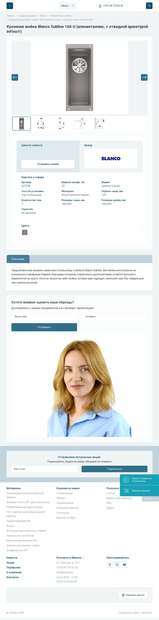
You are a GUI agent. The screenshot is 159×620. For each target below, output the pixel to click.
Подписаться (114, 468)
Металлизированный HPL (22, 540)
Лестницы (63, 512)
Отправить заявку (48, 164)
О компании (14, 572)
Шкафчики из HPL (18, 550)
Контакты (13, 577)
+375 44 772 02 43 (113, 5)
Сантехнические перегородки (25, 507)
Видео (110, 507)
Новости (12, 557)
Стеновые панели (67, 507)
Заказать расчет (133, 595)
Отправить (44, 327)
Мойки (61, 498)
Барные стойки (66, 517)
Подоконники (65, 503)
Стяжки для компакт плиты (23, 545)
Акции (10, 562)
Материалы (14, 488)
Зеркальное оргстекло (20, 535)
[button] (15, 77)
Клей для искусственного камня (26, 530)
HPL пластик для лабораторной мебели (25, 514)
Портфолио (14, 567)
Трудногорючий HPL (19, 521)
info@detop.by (65, 572)
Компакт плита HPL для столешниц (28, 502)
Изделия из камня (68, 488)
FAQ (109, 503)
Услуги (11, 525)
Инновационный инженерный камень (25, 495)
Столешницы (65, 493)
